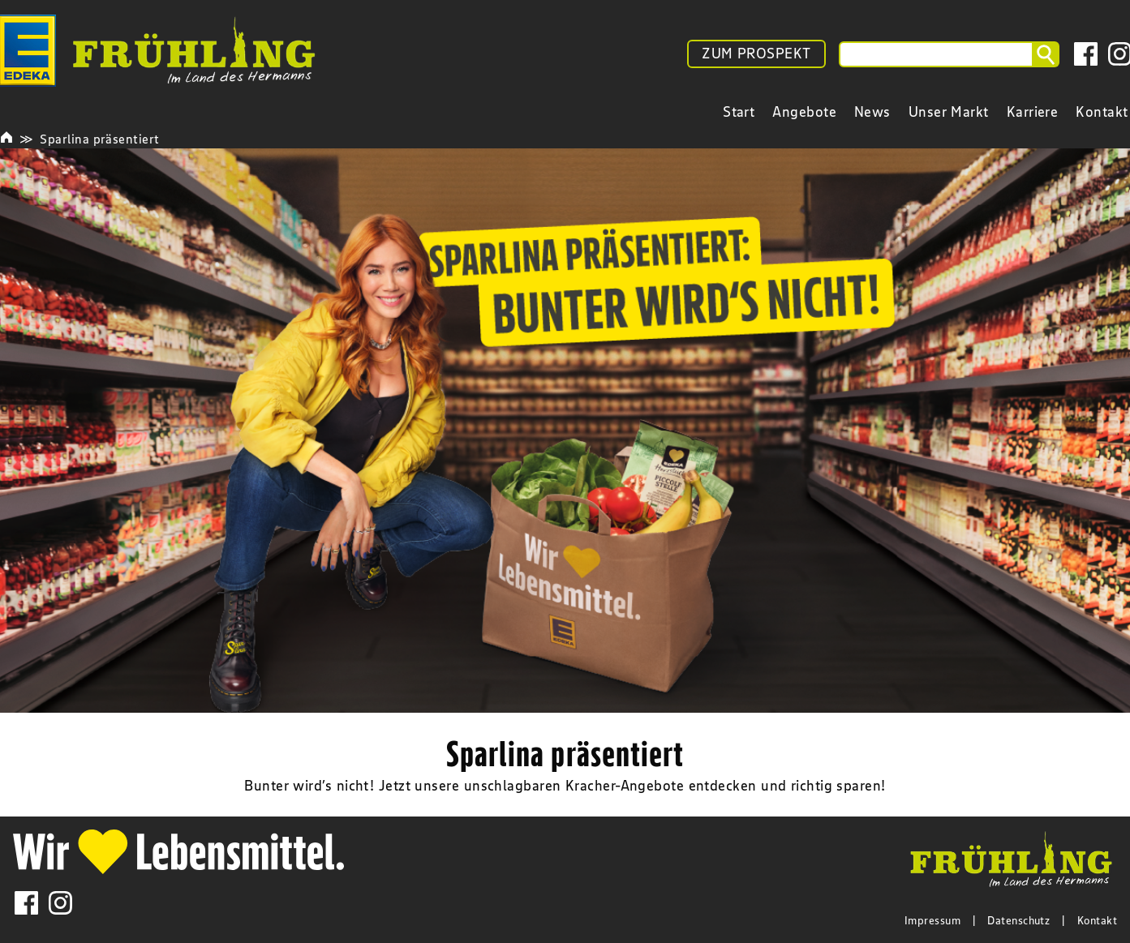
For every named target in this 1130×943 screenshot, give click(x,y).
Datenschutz (1018, 920)
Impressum (932, 920)
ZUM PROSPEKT (756, 53)
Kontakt (1097, 920)
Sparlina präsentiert (99, 139)
